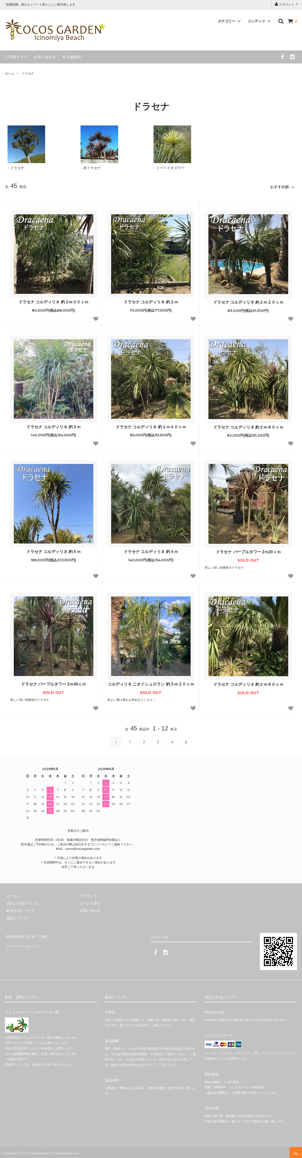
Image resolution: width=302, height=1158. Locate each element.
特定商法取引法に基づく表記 (28, 934)
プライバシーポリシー (22, 941)
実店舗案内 (71, 57)
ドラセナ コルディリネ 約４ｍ (151, 550)
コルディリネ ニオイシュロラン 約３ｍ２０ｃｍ (151, 683)
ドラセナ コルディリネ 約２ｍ (151, 301)
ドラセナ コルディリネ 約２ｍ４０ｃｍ (151, 425)
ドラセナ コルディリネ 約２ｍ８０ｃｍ (248, 426)
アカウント (286, 4)
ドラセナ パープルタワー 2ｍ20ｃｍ (248, 551)
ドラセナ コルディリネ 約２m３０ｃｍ (54, 301)
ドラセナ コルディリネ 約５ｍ (53, 550)
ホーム (9, 73)
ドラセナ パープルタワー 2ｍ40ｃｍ (53, 683)
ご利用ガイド (16, 57)
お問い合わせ (45, 57)
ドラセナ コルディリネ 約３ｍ (53, 425)
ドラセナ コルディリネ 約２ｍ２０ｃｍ (248, 301)
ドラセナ (28, 73)
